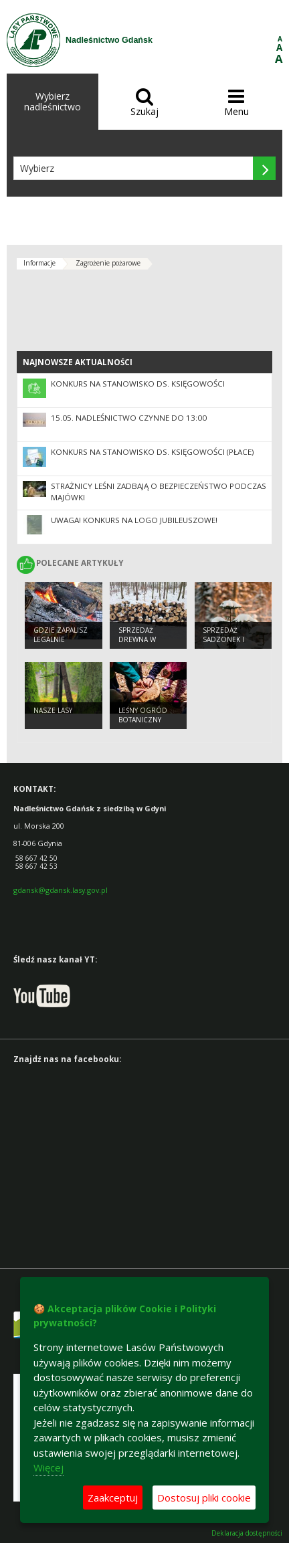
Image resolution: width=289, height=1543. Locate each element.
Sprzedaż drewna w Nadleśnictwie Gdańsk (144, 644)
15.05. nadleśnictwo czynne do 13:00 (129, 418)
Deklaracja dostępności (246, 1533)
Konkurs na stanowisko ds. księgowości (138, 384)
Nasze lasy (52, 710)
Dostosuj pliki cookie (204, 1497)
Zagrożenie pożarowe (108, 263)
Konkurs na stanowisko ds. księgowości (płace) (152, 452)
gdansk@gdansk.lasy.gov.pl (60, 890)
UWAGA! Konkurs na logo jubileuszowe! (134, 520)
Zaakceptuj (113, 1497)
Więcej (48, 1467)
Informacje (39, 263)
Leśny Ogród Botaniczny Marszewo (142, 720)
